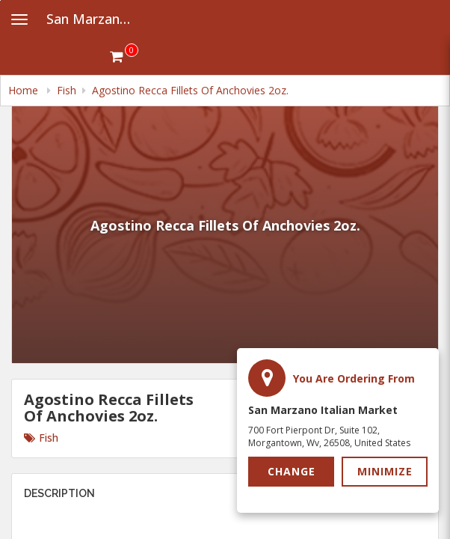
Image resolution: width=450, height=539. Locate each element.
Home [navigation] (24, 90)
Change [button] (291, 471)
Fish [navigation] (66, 90)
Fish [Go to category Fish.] (41, 437)
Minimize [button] (385, 471)
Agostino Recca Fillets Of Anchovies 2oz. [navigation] (190, 90)
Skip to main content (0, 0)
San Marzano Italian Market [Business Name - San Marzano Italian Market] (94, 19)
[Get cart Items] (124, 56)
